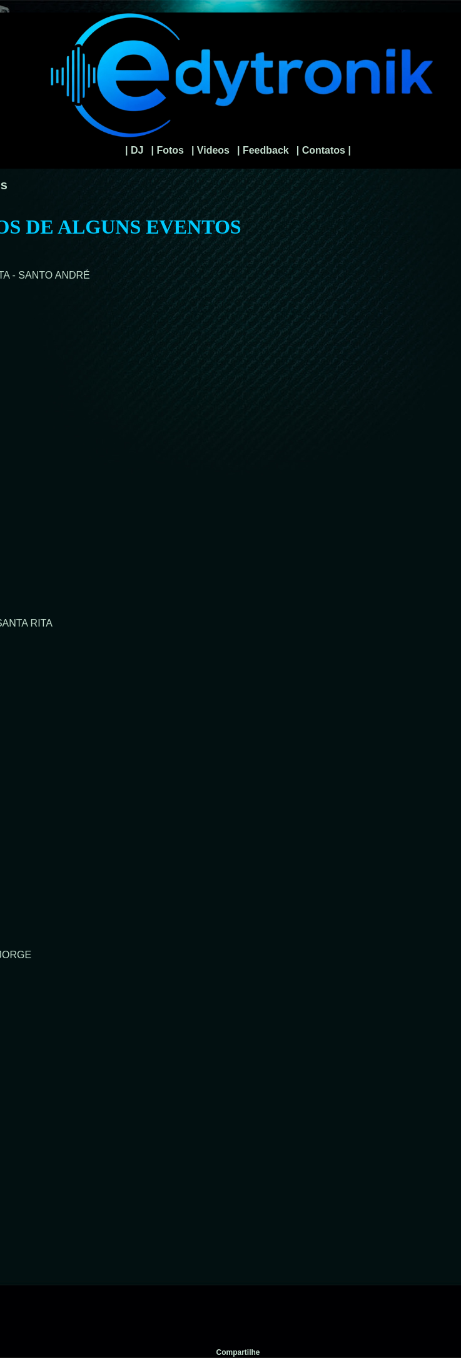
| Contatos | (323, 150)
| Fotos (167, 150)
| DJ (134, 150)
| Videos (210, 150)
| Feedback (263, 150)
